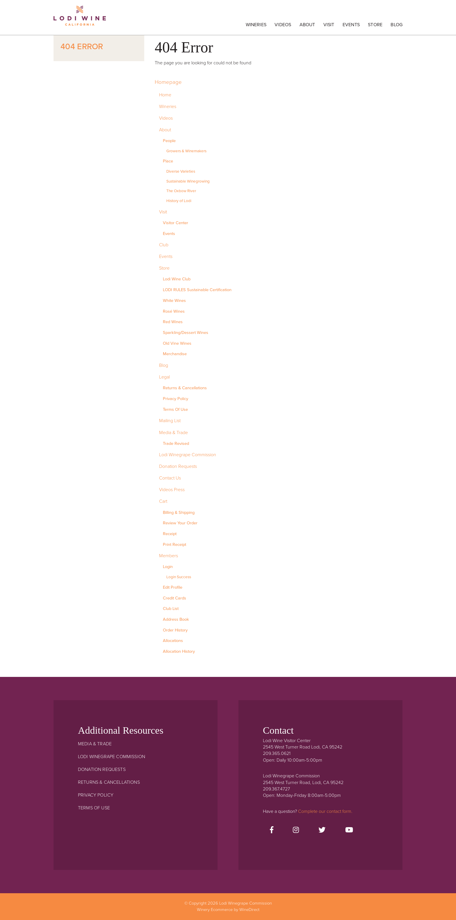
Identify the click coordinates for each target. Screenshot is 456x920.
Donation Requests (178, 466)
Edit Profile (172, 587)
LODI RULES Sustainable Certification (197, 289)
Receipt (170, 533)
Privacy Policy (175, 398)
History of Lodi (178, 201)
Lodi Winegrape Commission (80, 19)
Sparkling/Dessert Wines (185, 332)
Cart (163, 501)
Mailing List (170, 421)
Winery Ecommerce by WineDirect (228, 909)
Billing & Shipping (179, 512)
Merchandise (175, 353)
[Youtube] (349, 830)
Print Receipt (174, 544)
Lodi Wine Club (176, 279)
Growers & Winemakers (186, 151)
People (169, 140)
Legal (164, 377)
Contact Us (170, 478)
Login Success (178, 577)
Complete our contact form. (325, 811)
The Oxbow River (181, 191)
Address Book (176, 619)
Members (168, 556)
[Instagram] (296, 830)
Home (165, 95)
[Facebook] (271, 830)
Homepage (168, 82)
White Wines (174, 300)
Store (375, 25)
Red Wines (173, 321)
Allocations (173, 640)
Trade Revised (176, 443)
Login (168, 566)
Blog (396, 25)
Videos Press (172, 490)
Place (168, 161)
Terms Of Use (175, 409)
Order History (175, 630)
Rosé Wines (174, 311)
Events (351, 25)
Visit (328, 25)
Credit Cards (174, 598)
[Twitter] (321, 830)
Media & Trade (173, 433)
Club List (171, 608)
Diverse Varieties (180, 171)
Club (163, 245)
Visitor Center (175, 222)
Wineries (256, 25)
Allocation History (179, 651)
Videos (283, 25)
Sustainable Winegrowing (188, 181)
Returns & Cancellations (185, 387)
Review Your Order (180, 523)
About (307, 25)
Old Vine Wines (177, 343)
